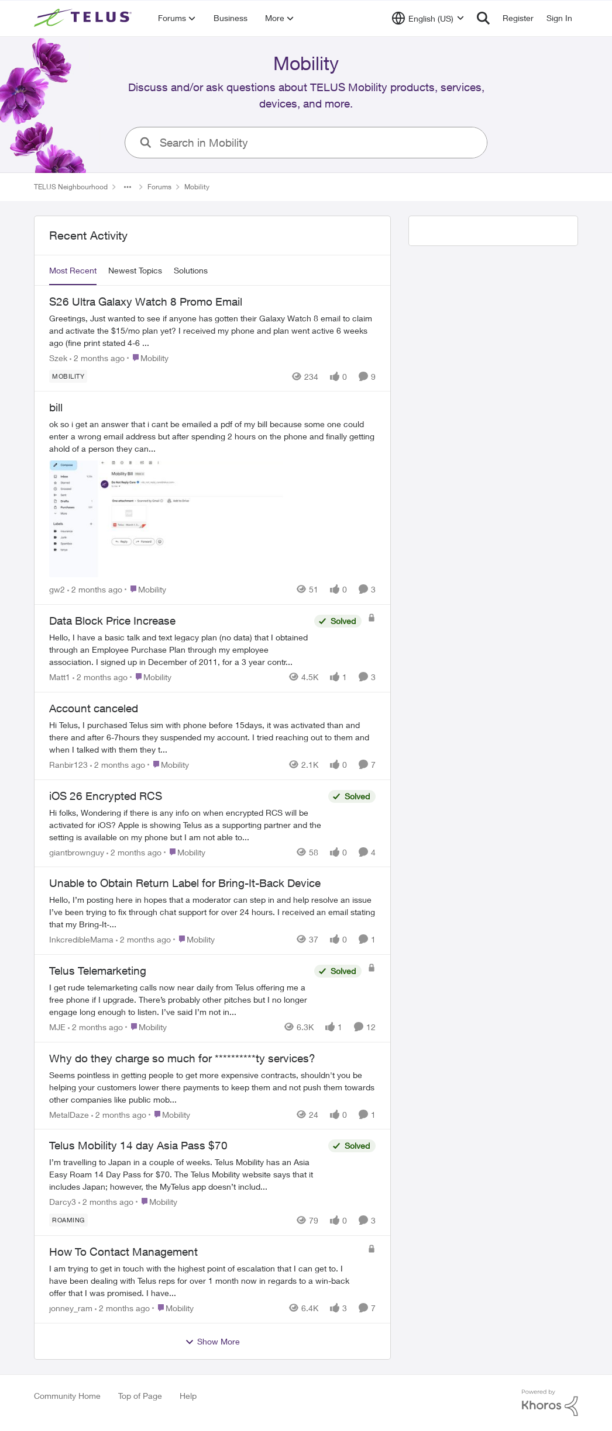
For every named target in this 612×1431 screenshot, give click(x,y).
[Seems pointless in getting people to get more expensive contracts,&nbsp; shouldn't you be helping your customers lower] (212, 1086)
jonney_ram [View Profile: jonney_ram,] (70, 1308)
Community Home (67, 1396)
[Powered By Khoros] (550, 1403)
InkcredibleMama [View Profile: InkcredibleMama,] (81, 939)
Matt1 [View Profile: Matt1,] (59, 677)
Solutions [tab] (191, 270)
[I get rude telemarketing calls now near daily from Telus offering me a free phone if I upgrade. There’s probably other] (178, 999)
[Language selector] (428, 18)
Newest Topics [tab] (135, 270)
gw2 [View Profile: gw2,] (57, 589)
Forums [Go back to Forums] (159, 186)
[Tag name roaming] (68, 1220)
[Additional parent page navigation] (128, 187)
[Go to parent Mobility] (148, 357)
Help (188, 1396)
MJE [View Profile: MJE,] (57, 1027)
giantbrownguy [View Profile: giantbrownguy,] (76, 852)
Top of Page (140, 1396)
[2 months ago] (97, 357)
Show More (212, 1341)
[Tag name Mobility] (68, 375)
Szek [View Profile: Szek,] (58, 357)
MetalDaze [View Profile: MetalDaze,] (69, 1114)
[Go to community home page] (84, 18)
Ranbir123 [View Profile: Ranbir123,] (68, 765)
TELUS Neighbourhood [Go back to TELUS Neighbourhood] (71, 186)
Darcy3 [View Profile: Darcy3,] (62, 1202)
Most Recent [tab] (73, 270)
